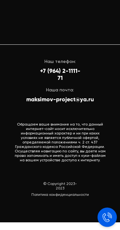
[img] (60, 22)
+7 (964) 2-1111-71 (60, 74)
